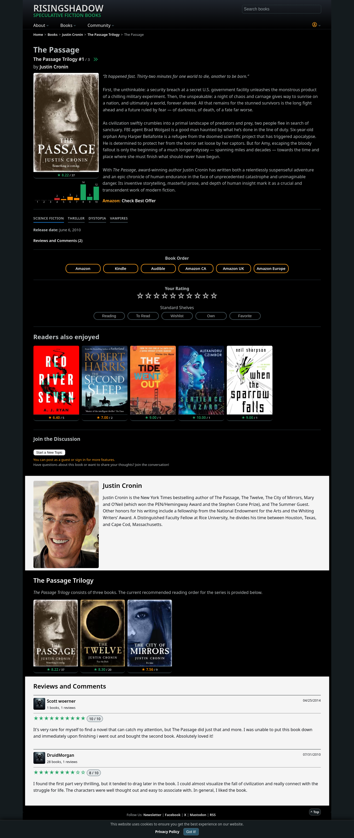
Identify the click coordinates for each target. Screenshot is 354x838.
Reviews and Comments (69, 686)
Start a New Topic (49, 452)
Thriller (76, 218)
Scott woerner (61, 701)
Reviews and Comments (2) (58, 240)
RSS (213, 814)
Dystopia (97, 218)
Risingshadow (68, 10)
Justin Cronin (54, 66)
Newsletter (152, 814)
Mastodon (198, 814)
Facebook (173, 814)
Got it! (191, 832)
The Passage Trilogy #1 (58, 59)
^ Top (315, 812)
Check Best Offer (139, 201)
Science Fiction (48, 218)
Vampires (119, 218)
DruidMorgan (60, 755)
